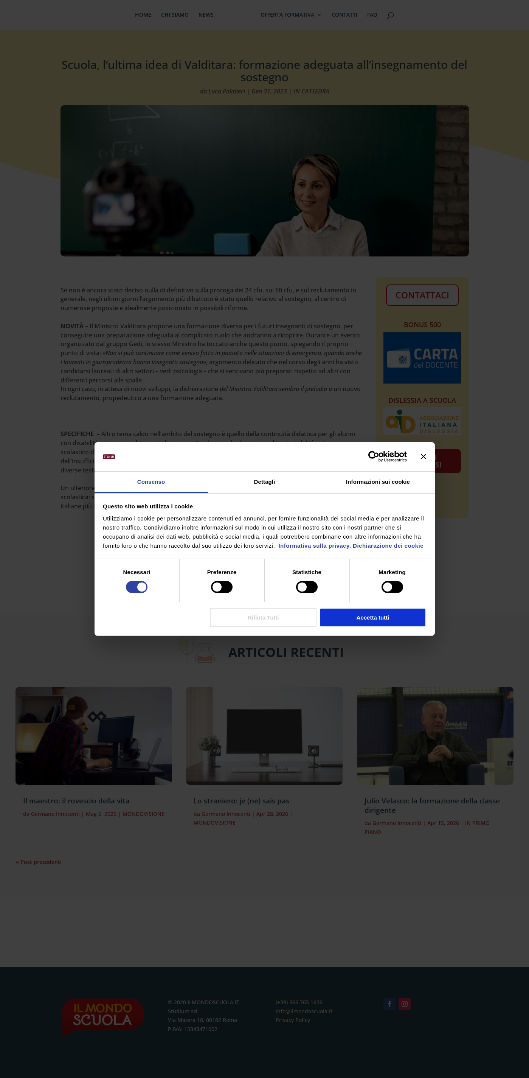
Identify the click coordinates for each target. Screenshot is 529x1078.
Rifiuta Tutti (263, 617)
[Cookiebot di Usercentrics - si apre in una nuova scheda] (374, 456)
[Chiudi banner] (423, 456)
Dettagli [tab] (264, 481)
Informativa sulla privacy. (314, 545)
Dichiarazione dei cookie (388, 545)
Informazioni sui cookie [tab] (378, 481)
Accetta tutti (373, 617)
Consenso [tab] (151, 481)
